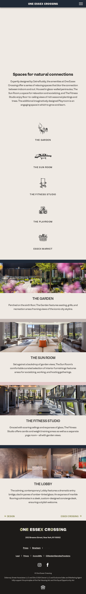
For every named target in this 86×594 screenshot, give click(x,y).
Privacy (26, 556)
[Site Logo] (43, 3)
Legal (18, 556)
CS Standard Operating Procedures (58, 556)
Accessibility (37, 556)
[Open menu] (81, 3)
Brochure (36, 548)
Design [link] (11, 516)
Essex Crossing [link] (69, 516)
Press (25, 548)
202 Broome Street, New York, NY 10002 (43, 537)
